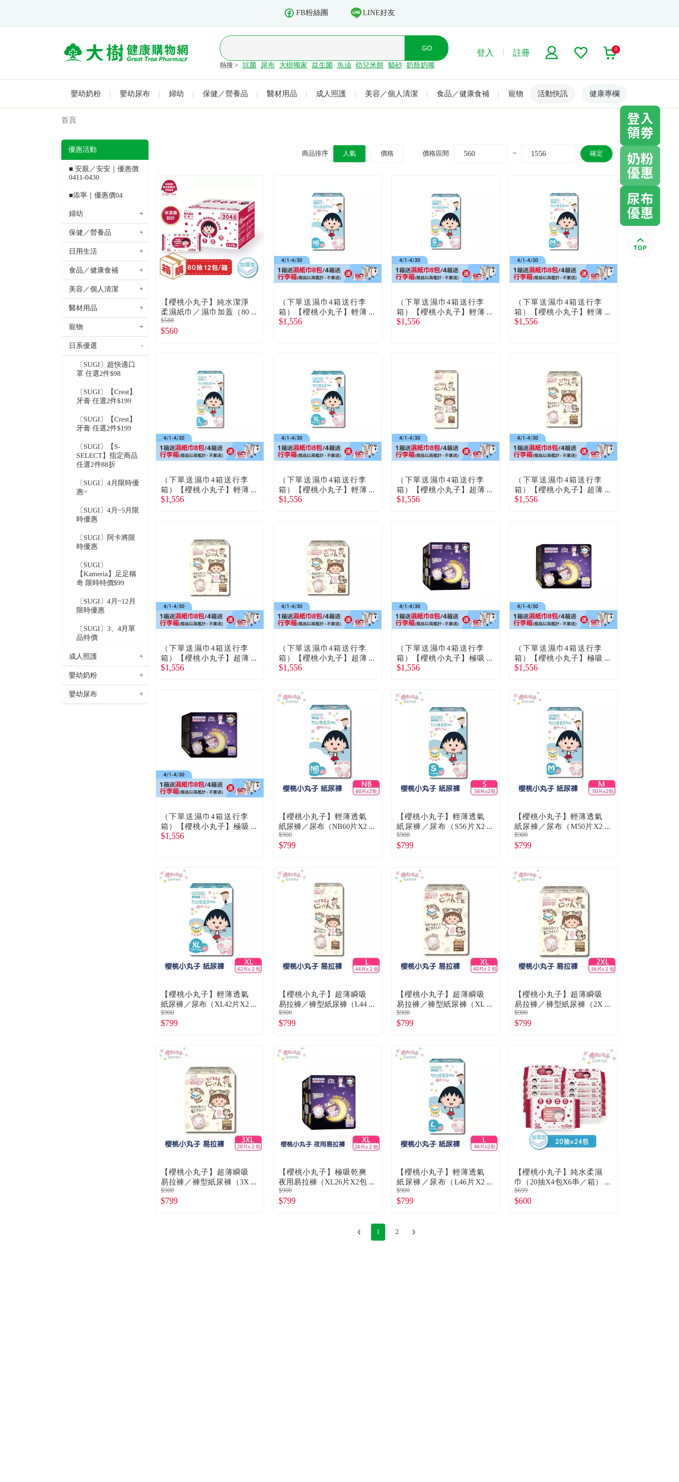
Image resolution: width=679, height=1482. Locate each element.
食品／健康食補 (463, 94)
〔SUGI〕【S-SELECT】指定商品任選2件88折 (107, 455)
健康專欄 (604, 94)
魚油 (344, 65)
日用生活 (83, 251)
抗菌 (249, 65)
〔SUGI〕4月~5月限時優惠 (107, 514)
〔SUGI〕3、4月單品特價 (105, 633)
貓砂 (395, 65)
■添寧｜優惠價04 (96, 195)
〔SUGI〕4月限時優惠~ (107, 487)
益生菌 (322, 65)
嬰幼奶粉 (86, 94)
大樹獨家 (293, 65)
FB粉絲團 (306, 13)
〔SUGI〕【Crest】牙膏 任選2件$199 (106, 396)
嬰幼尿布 (135, 94)
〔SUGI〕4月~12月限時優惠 (106, 605)
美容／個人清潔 (391, 94)
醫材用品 (282, 94)
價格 (387, 153)
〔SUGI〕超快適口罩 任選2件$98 (105, 369)
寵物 (515, 94)
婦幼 (176, 94)
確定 (596, 153)
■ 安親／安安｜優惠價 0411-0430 (104, 173)
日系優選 (83, 345)
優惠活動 (82, 149)
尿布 (268, 65)
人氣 (349, 153)
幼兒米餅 (370, 65)
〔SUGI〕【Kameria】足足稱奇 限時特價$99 (106, 574)
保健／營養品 (225, 94)
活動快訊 (553, 94)
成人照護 (331, 94)
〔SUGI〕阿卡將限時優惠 (105, 542)
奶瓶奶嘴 (420, 65)
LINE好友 (373, 13)
